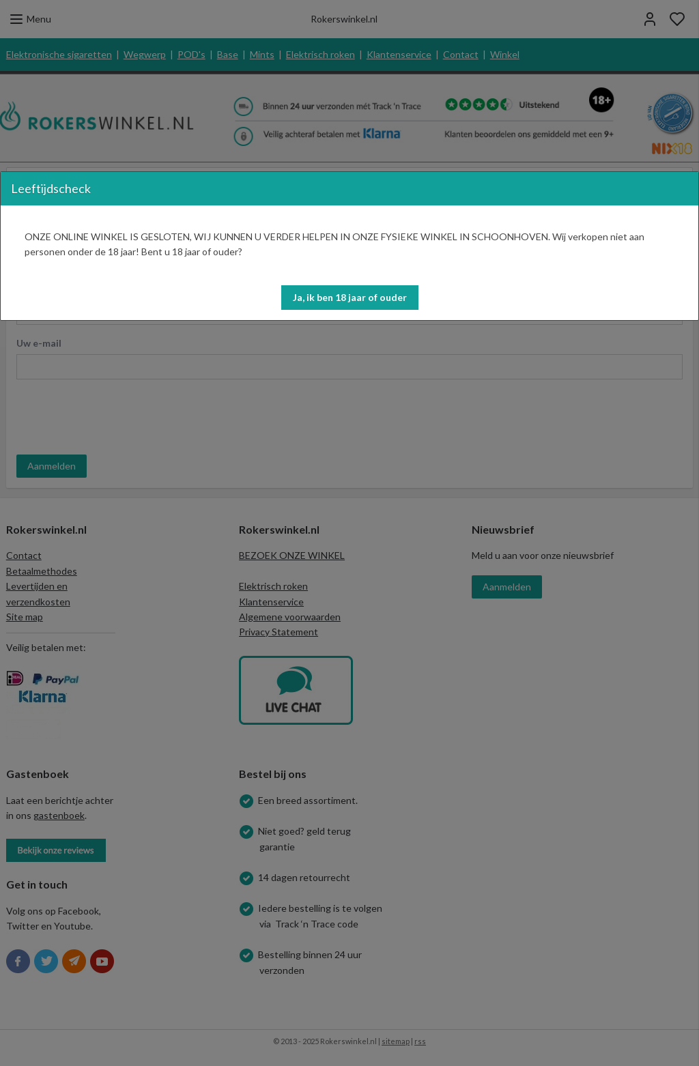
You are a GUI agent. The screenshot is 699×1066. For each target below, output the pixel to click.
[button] (349, 297)
